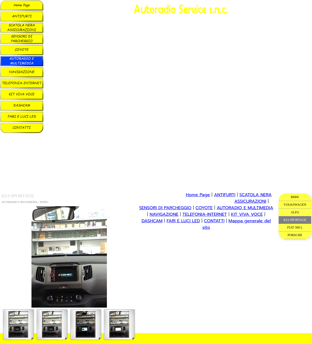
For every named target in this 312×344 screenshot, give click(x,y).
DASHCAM (152, 221)
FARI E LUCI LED (183, 221)
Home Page (198, 195)
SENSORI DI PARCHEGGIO (165, 208)
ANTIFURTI (224, 195)
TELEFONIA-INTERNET (205, 214)
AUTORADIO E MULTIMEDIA (245, 208)
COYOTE (203, 208)
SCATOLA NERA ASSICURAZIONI (253, 198)
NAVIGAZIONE (163, 214)
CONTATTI (214, 221)
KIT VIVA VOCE (247, 214)
